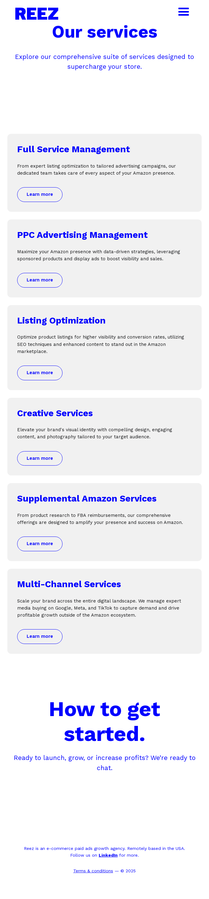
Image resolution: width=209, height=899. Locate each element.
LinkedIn (108, 855)
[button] (181, 12)
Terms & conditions (93, 870)
